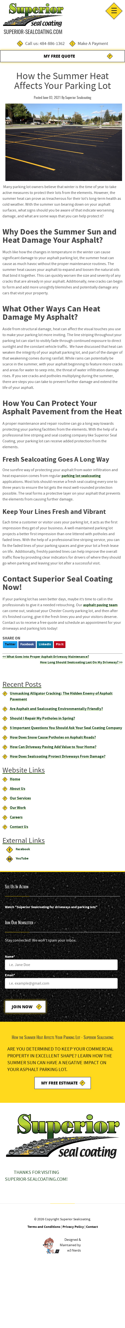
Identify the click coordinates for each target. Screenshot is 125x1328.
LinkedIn (45, 644)
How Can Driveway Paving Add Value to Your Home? (53, 746)
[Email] (61, 983)
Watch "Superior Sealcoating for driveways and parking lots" (51, 907)
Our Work (18, 807)
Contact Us (19, 826)
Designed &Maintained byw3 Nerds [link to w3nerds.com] (70, 1245)
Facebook (27, 644)
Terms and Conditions (43, 1226)
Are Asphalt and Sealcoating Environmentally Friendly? (56, 708)
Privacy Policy (73, 1226)
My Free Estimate (59, 1083)
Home (15, 779)
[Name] (61, 964)
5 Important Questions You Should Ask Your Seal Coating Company (66, 727)
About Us (17, 788)
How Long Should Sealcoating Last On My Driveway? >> (81, 662)
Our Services (20, 798)
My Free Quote (59, 56)
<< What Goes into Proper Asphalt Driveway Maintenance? (45, 656)
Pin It (59, 644)
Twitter (10, 644)
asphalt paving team (100, 604)
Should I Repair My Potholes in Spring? (42, 718)
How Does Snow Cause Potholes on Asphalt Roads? (53, 737)
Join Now (22, 1006)
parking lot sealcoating (81, 475)
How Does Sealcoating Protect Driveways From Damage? (57, 756)
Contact (92, 1226)
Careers (16, 817)
